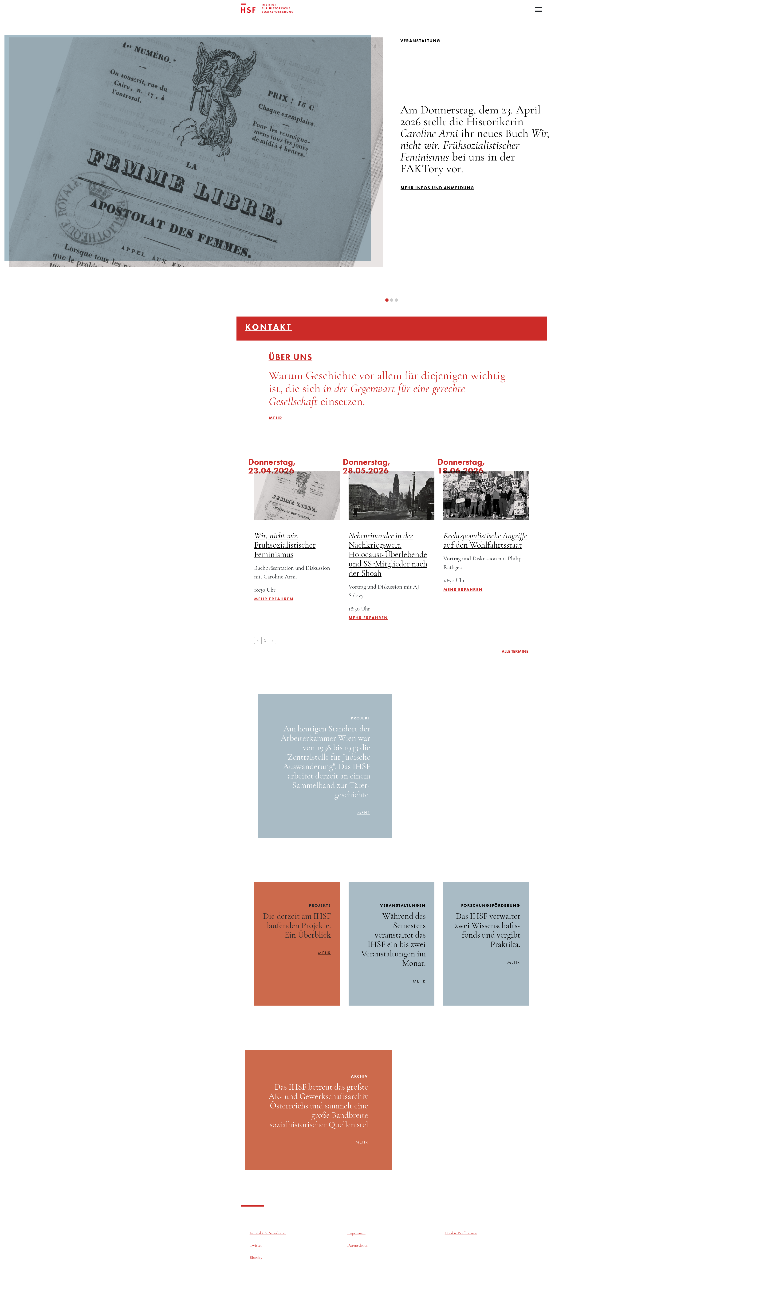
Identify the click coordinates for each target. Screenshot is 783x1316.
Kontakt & (259, 1233)
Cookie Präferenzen (461, 1233)
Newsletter (277, 1233)
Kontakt (268, 327)
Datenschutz (357, 1245)
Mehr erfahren (273, 599)
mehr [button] (275, 418)
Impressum (356, 1233)
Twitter (256, 1245)
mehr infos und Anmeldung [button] (437, 187)
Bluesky (256, 1258)
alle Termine (515, 651)
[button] (387, 300)
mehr (363, 812)
